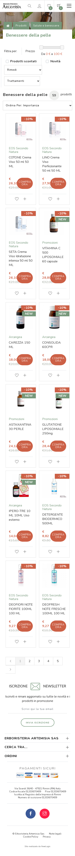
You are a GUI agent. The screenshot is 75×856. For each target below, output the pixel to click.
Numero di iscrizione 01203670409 (37, 797)
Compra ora (25, 183)
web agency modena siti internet (37, 846)
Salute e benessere (46, 25)
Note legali (55, 833)
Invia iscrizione (37, 722)
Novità (55, 61)
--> (23, 70)
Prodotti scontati (23, 61)
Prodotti (21, 25)
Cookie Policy (30, 836)
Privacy (47, 836)
